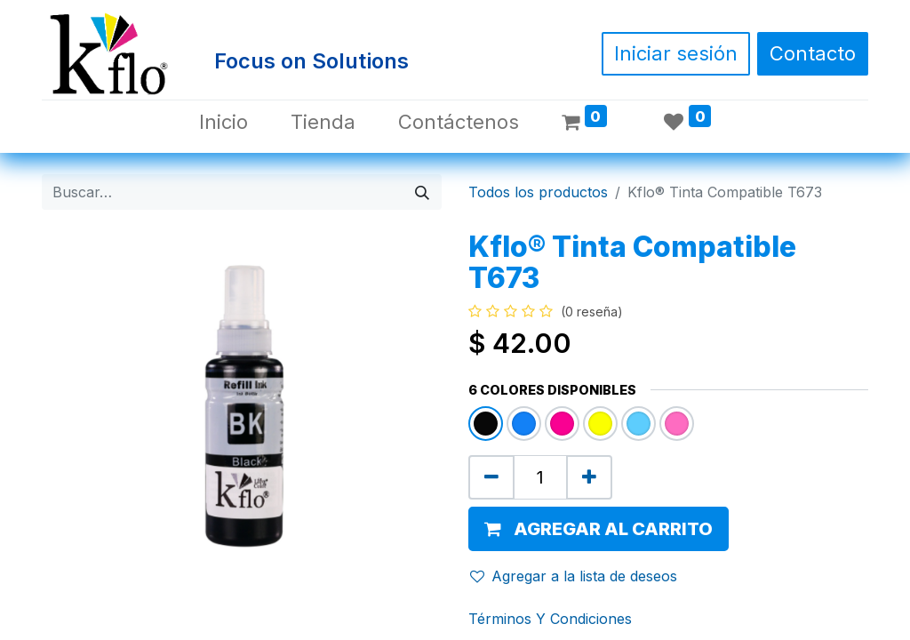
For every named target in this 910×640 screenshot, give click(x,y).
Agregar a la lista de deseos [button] (573, 576)
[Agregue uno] (589, 477)
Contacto (813, 53)
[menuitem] (223, 122)
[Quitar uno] (491, 477)
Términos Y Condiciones (550, 619)
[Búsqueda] (422, 192)
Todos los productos (538, 192)
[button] (598, 529)
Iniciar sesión (676, 53)
